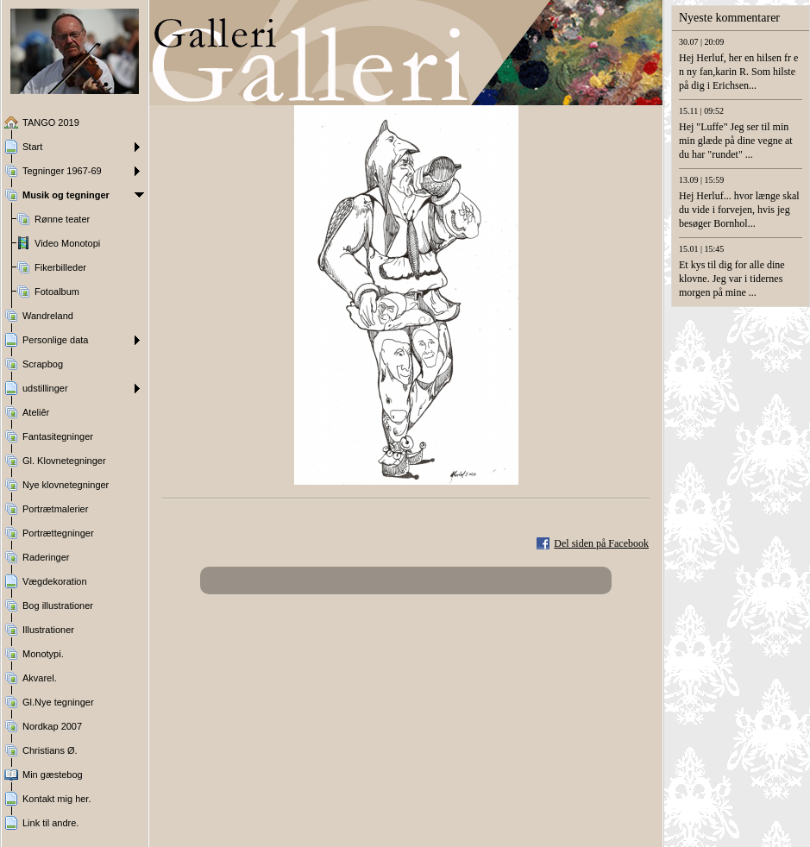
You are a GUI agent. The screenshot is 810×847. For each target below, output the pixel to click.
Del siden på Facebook (601, 543)
